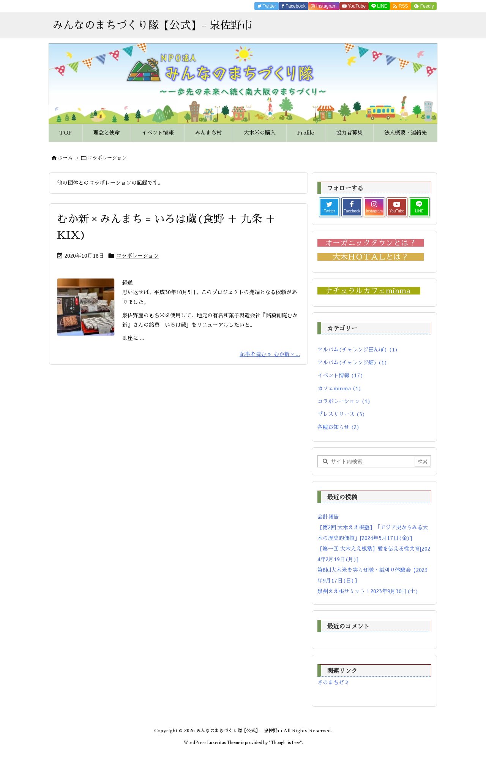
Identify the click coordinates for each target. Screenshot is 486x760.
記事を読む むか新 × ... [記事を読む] (270, 354)
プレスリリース (341, 414)
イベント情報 (340, 375)
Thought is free (285, 743)
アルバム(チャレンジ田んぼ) (357, 349)
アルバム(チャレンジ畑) (352, 362)
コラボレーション (137, 255)
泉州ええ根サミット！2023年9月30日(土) (367, 591)
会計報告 (328, 516)
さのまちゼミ (333, 682)
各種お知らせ (338, 427)
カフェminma (339, 388)
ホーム (65, 157)
